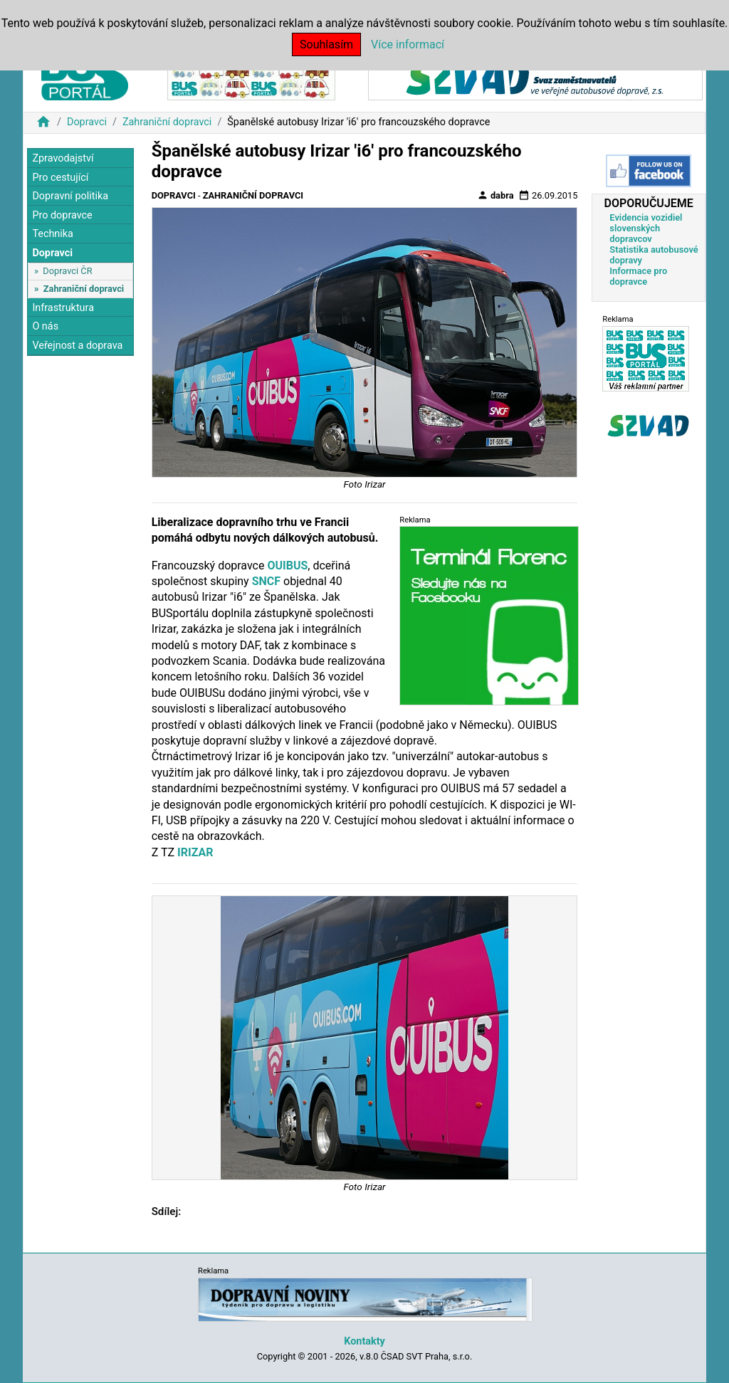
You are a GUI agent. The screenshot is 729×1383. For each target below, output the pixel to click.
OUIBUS (287, 565)
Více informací (407, 44)
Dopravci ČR (67, 270)
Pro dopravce (62, 215)
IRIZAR (195, 852)
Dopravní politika (70, 196)
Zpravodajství (62, 158)
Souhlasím (326, 44)
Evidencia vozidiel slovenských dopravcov (645, 228)
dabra (495, 195)
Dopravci (87, 122)
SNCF (266, 581)
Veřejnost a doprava (77, 346)
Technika (52, 234)
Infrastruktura (63, 308)
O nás (45, 326)
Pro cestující (60, 178)
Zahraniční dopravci (167, 122)
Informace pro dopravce (638, 276)
